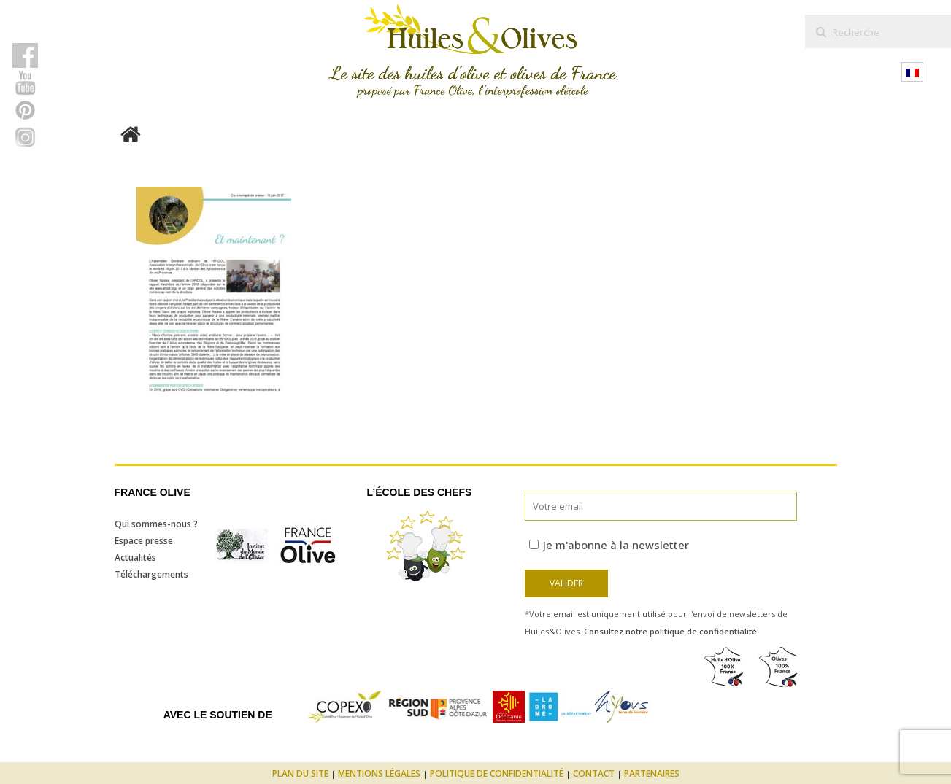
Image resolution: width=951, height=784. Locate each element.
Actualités (135, 557)
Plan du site (300, 773)
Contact (594, 773)
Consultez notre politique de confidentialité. (671, 631)
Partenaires (651, 773)
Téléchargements (151, 574)
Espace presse (144, 541)
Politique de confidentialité (496, 773)
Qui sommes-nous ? (156, 524)
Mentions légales (379, 773)
